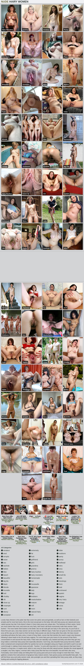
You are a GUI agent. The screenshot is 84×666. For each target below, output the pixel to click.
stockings (61, 581)
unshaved (61, 590)
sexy (59, 569)
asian (4, 560)
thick (59, 584)
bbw (4, 572)
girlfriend (33, 560)
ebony (4, 612)
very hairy (61, 599)
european (6, 615)
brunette (5, 590)
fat (31, 553)
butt (3, 593)
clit (3, 599)
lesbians (33, 596)
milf (31, 606)
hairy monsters (36, 575)
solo (59, 578)
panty (60, 556)
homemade (34, 578)
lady (31, 590)
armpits (5, 556)
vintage (61, 603)
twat (59, 587)
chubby (5, 596)
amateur (5, 550)
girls (31, 563)
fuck (31, 556)
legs (31, 593)
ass (3, 563)
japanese (33, 587)
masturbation (35, 599)
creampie (5, 606)
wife (59, 609)
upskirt (60, 593)
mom (32, 609)
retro (59, 566)
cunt (4, 609)
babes (4, 569)
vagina (60, 596)
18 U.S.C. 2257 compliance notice (36, 664)
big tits (4, 581)
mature (33, 603)
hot (31, 581)
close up (5, 603)
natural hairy (35, 612)
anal (4, 553)
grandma (33, 566)
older (60, 550)
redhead (61, 563)
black (4, 584)
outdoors (61, 553)
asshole (5, 566)
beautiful (5, 578)
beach (4, 575)
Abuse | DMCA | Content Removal (12, 664)
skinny (60, 572)
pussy (60, 560)
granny (32, 569)
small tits (61, 575)
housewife (34, 584)
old (31, 615)
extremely (34, 550)
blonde (5, 587)
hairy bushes (35, 572)
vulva (60, 606)
